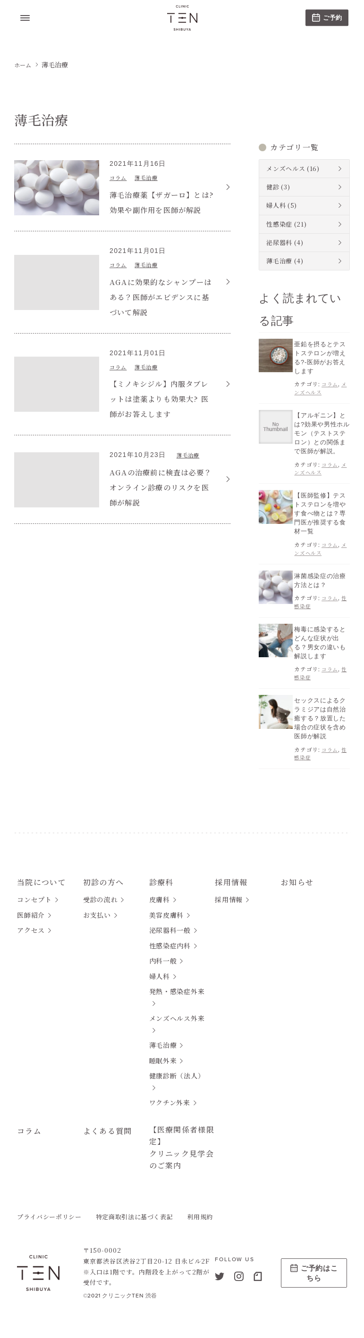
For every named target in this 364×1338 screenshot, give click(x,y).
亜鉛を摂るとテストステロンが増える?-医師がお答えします (320, 356)
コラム (120, 177)
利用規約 (200, 1216)
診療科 (163, 871)
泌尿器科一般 (170, 921)
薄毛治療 (154, 177)
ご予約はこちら (314, 1272)
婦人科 (276, 205)
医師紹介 (31, 906)
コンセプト (34, 891)
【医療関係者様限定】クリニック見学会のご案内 (181, 1142)
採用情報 (233, 871)
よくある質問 (110, 1122)
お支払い (97, 906)
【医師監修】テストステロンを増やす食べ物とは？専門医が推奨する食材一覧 (320, 508)
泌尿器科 (279, 242)
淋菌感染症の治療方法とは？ (320, 573)
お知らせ (299, 871)
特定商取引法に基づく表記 (134, 1216)
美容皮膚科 (166, 906)
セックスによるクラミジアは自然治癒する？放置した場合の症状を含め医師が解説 (320, 708)
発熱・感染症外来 (177, 982)
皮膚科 (159, 891)
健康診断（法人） (177, 1067)
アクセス (31, 921)
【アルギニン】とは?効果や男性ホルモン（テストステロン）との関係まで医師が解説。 (321, 430)
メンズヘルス (285, 168)
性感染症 (279, 224)
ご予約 (327, 18)
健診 (272, 186)
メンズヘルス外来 (177, 1009)
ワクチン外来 (169, 1094)
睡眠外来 (163, 1052)
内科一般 (163, 952)
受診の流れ (100, 891)
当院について (44, 871)
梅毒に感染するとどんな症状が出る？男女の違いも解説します (320, 635)
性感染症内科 (170, 937)
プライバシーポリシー (49, 1216)
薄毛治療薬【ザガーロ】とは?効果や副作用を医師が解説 (158, 209)
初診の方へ (106, 871)
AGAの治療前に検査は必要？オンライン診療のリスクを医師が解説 (162, 501)
